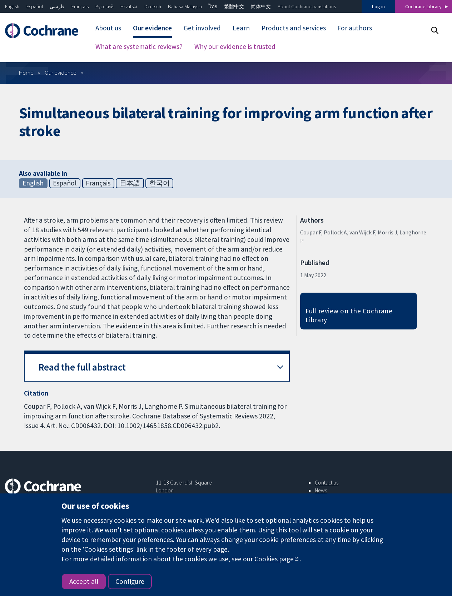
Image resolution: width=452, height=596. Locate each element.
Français (80, 6)
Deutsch (152, 6)
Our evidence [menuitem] (152, 28)
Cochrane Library (423, 6)
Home (26, 72)
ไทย (213, 6)
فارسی (57, 6)
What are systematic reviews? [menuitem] (139, 46)
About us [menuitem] (108, 28)
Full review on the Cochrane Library (349, 315)
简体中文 (261, 6)
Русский (104, 6)
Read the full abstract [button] (82, 367)
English (12, 6)
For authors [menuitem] (354, 28)
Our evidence (60, 72)
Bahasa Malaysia (185, 6)
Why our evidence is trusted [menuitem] (234, 46)
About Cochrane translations (307, 6)
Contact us (326, 482)
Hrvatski (128, 6)
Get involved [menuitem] (202, 28)
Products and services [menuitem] (294, 28)
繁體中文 (234, 6)
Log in (378, 6)
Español (34, 6)
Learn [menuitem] (241, 28)
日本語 (130, 183)
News (321, 490)
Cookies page (274, 559)
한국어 (159, 183)
